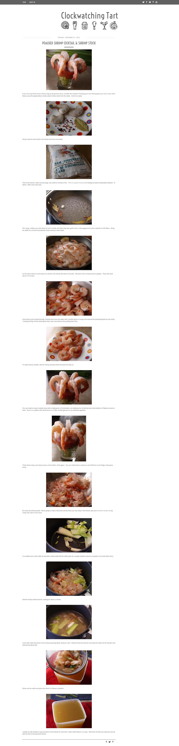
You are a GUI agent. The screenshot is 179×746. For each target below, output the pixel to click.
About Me (32, 2)
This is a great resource (76, 183)
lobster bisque (103, 511)
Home (24, 2)
